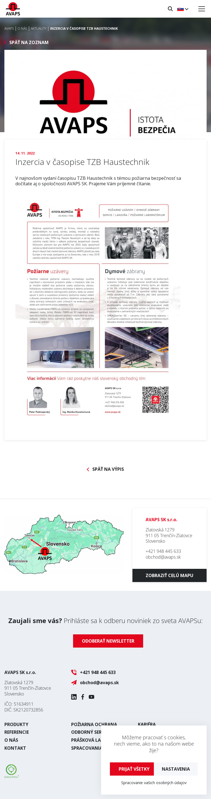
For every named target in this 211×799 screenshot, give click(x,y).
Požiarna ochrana (94, 724)
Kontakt (15, 748)
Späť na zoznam (29, 42)
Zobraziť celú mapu (169, 575)
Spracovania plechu (96, 748)
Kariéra (147, 724)
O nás (11, 740)
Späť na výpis (108, 469)
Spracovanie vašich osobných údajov (154, 782)
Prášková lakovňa (93, 740)
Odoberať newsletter (108, 641)
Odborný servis (89, 732)
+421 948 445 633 (163, 551)
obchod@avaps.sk (163, 557)
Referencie (16, 732)
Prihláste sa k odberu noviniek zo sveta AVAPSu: (105, 620)
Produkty (16, 724)
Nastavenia (176, 769)
